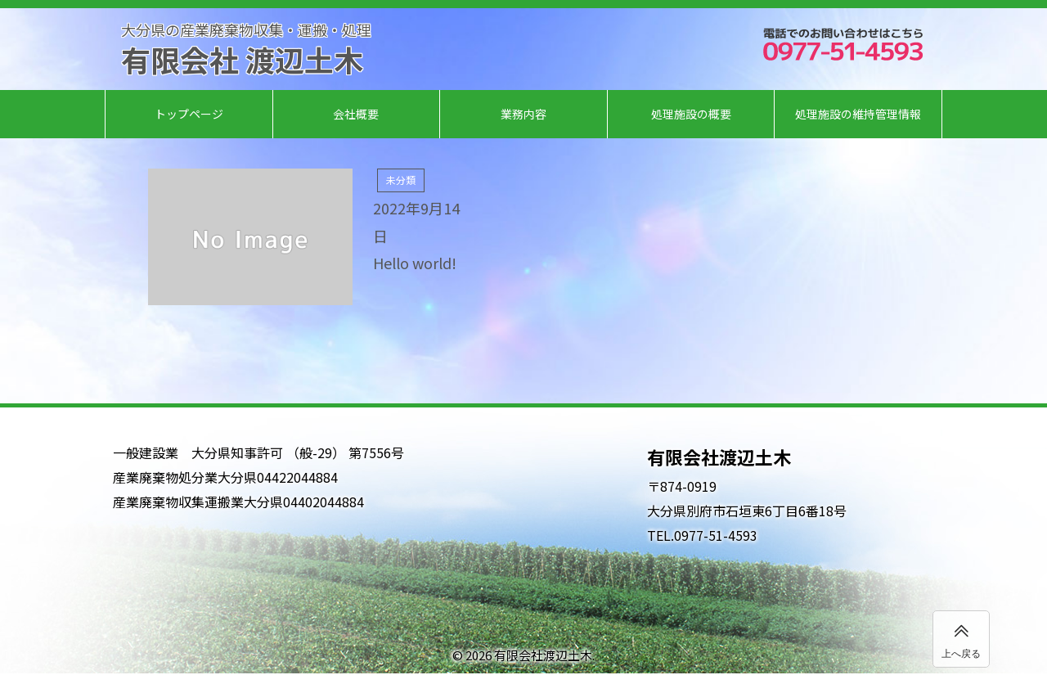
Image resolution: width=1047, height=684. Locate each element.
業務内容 (523, 114)
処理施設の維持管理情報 (858, 114)
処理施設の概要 (691, 114)
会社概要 (356, 114)
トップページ (189, 114)
